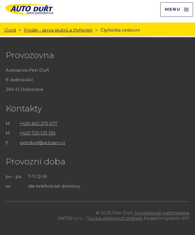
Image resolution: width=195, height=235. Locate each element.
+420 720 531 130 (38, 133)
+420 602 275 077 (38, 123)
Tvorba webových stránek (114, 218)
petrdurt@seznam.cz (42, 142)
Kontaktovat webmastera (162, 213)
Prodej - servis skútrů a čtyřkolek (58, 30)
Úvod (10, 30)
